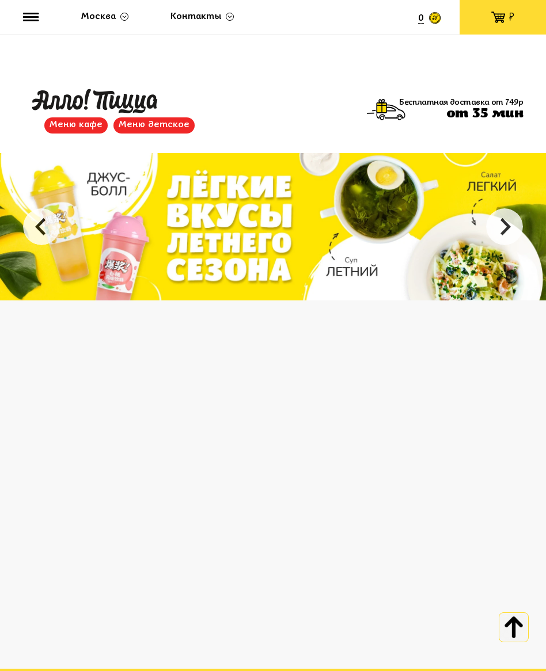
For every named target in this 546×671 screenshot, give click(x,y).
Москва (98, 16)
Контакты (195, 16)
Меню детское (154, 124)
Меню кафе (76, 124)
